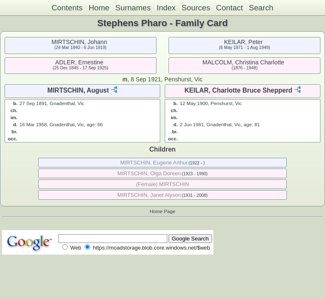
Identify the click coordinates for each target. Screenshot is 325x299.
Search (261, 7)
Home (98, 7)
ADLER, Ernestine (79, 62)
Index (166, 7)
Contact (229, 7)
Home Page (163, 211)
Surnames (133, 7)
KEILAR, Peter (243, 42)
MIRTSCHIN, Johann (79, 42)
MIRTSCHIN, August (78, 90)
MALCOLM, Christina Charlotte (243, 62)
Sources (196, 7)
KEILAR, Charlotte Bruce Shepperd (238, 90)
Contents (67, 7)
